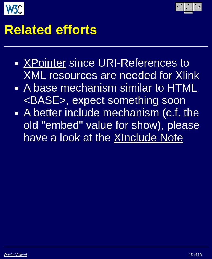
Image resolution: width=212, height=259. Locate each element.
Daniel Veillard (15, 255)
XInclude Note (148, 137)
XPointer (44, 63)
